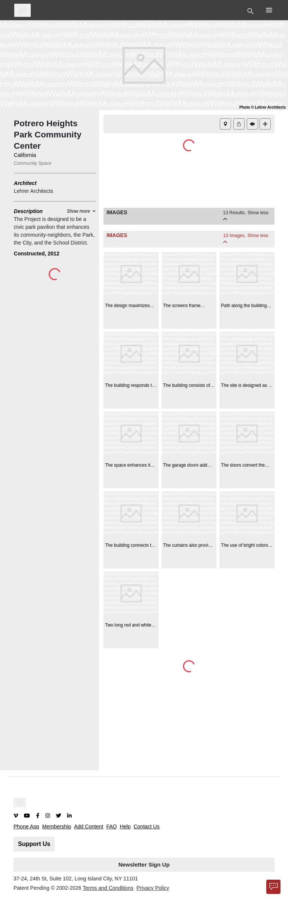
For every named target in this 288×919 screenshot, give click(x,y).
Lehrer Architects (33, 191)
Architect (25, 183)
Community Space (32, 163)
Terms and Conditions (107, 888)
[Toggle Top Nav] (251, 10)
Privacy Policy (152, 888)
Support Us (34, 844)
